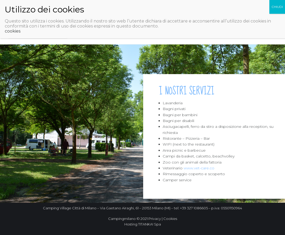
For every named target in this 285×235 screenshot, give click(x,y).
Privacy (154, 218)
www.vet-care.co (200, 168)
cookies (12, 18)
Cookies (170, 218)
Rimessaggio (92, 35)
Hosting (130, 224)
